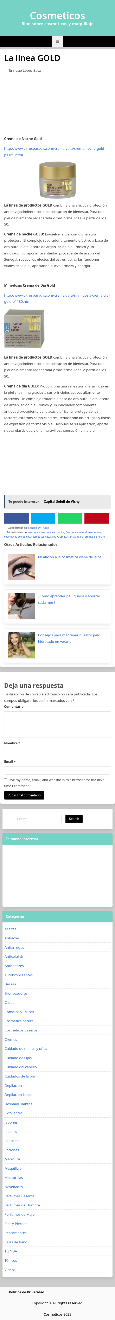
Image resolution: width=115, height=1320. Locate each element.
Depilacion (13, 1085)
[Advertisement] (57, 107)
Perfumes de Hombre (22, 1205)
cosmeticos (94, 532)
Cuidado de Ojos (18, 1057)
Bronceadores (16, 993)
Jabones (11, 1122)
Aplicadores (14, 965)
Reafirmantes (16, 1232)
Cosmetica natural (76, 532)
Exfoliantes (14, 1113)
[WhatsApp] (70, 518)
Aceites (10, 929)
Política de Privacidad (26, 1292)
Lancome (12, 1140)
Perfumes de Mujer (20, 1214)
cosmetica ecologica (52, 532)
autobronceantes (19, 975)
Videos (10, 1269)
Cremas (61, 536)
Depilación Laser (18, 1094)
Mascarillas (14, 1177)
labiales (11, 1131)
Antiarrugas (14, 947)
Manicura (12, 1159)
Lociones (12, 1150)
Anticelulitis (14, 956)
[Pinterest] (96, 518)
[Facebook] (16, 518)
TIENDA (11, 1251)
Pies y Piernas (16, 1223)
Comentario (14, 706)
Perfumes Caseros (19, 1196)
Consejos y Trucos (38, 528)
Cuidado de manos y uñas (26, 1048)
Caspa (9, 1002)
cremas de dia (75, 536)
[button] (57, 41)
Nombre (12, 743)
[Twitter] (43, 518)
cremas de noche (95, 536)
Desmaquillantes (18, 1103)
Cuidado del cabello (21, 1067)
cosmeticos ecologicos (17, 536)
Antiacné (12, 938)
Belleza (10, 984)
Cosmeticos (57, 15)
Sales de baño (16, 1242)
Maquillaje (13, 1168)
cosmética (34, 532)
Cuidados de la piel (20, 1076)
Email (10, 761)
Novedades (14, 1186)
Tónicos (11, 1260)
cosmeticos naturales (43, 536)
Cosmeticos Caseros (21, 1030)
